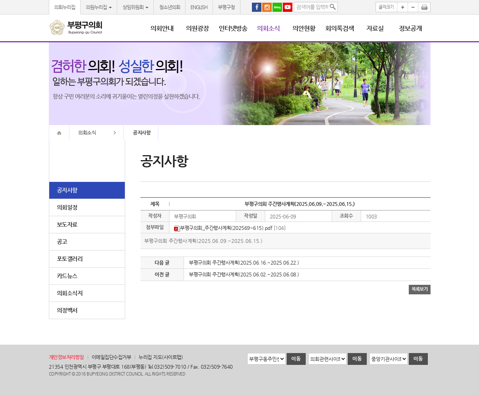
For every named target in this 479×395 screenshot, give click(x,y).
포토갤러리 (70, 258)
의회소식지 (70, 293)
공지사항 (67, 190)
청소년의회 (169, 7)
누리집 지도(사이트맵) (161, 357)
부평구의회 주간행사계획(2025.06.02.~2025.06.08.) (244, 274)
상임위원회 (135, 7)
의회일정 (67, 207)
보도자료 (67, 224)
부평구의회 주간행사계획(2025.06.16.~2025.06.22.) (244, 262)
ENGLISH (198, 7)
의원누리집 (99, 7)
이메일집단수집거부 (111, 357)
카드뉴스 (67, 276)
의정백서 (67, 310)
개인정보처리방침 (66, 357)
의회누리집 (64, 7)
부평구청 (226, 7)
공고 (62, 241)
